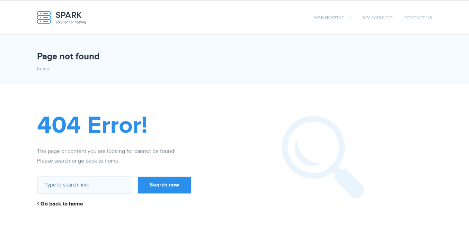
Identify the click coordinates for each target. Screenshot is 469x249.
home (43, 69)
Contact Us (418, 17)
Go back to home (60, 204)
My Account (377, 17)
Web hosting (329, 17)
